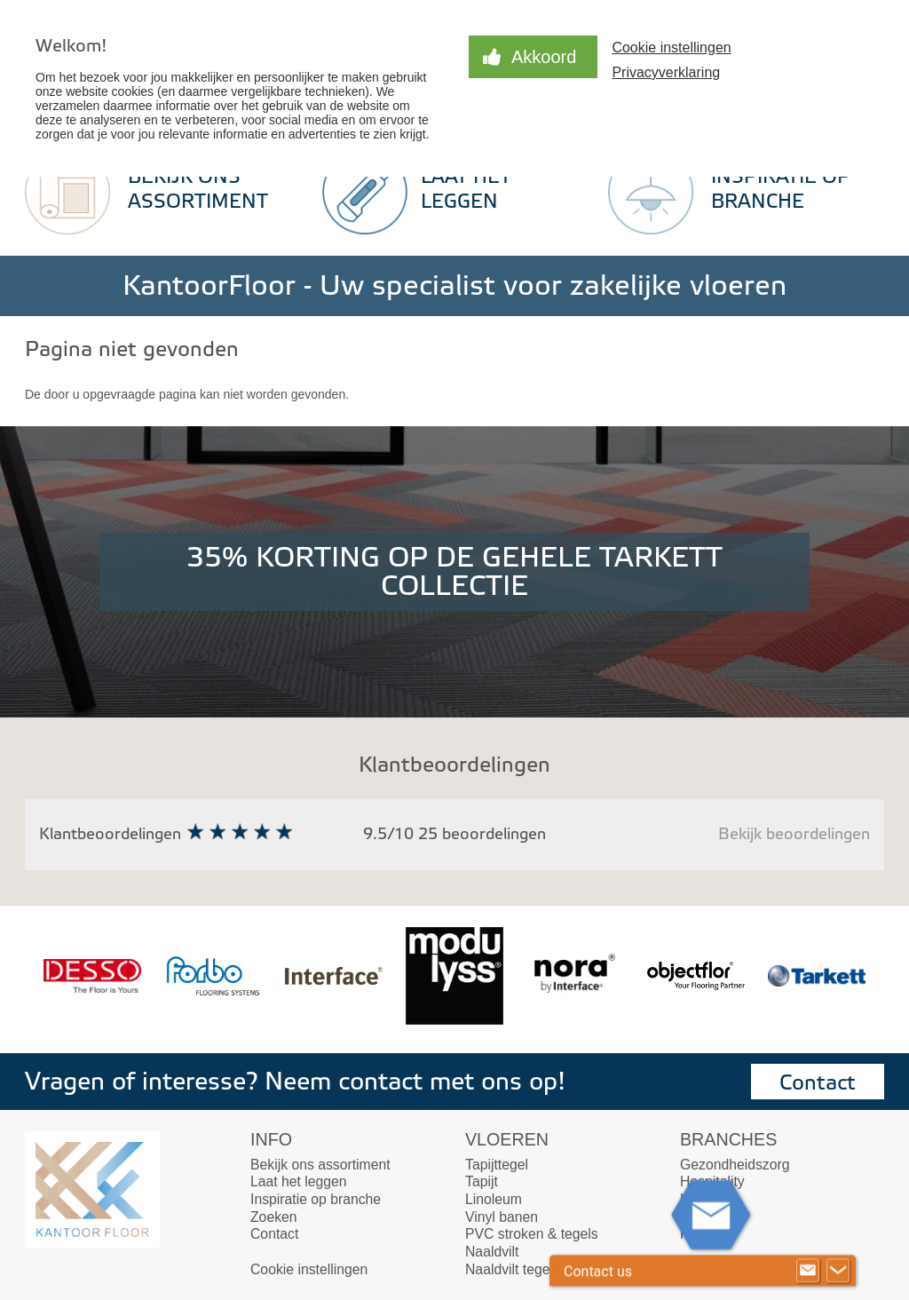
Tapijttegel (496, 1164)
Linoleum (493, 1199)
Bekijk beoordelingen (794, 834)
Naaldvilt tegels (512, 1269)
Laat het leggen (298, 1181)
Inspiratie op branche (315, 1199)
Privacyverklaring (666, 72)
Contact (817, 1083)
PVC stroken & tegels (531, 1233)
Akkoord (543, 57)
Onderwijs (711, 1217)
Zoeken (273, 1217)
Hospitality (712, 1181)
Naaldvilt (491, 1251)
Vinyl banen (501, 1217)
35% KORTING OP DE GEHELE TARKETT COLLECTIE (454, 572)
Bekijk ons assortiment (320, 1164)
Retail (697, 1233)
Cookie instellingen (671, 47)
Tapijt (481, 1181)
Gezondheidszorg (734, 1164)
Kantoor (704, 1199)
